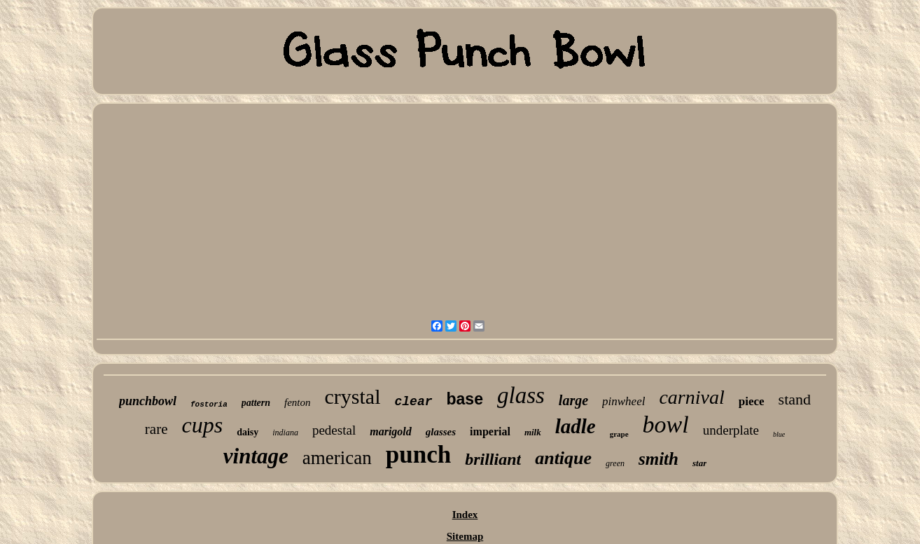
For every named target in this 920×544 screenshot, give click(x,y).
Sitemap (465, 536)
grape (619, 434)
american (337, 457)
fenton (297, 402)
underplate (731, 430)
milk (532, 432)
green (615, 463)
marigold (391, 431)
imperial (490, 431)
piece (752, 401)
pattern (256, 402)
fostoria (209, 404)
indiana (285, 432)
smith (658, 458)
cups (202, 424)
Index (465, 514)
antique (563, 458)
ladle (575, 426)
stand (795, 399)
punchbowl (147, 401)
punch (418, 454)
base (465, 399)
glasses (441, 431)
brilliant (493, 459)
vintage (255, 456)
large (573, 400)
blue (779, 434)
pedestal (334, 430)
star (699, 463)
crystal (353, 396)
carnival (691, 397)
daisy (247, 432)
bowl (666, 424)
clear (414, 402)
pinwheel (623, 401)
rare (156, 429)
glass (521, 395)
